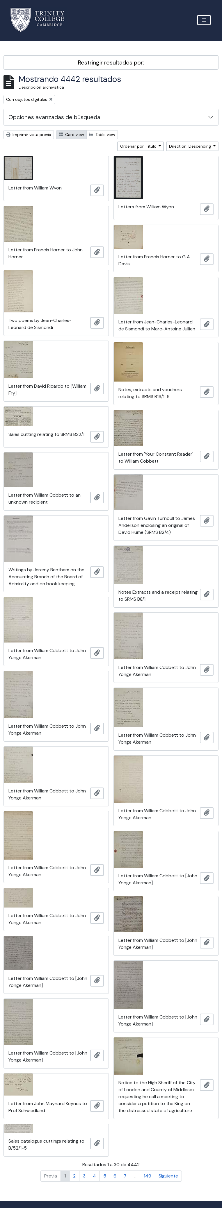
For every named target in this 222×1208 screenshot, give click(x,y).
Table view (102, 134)
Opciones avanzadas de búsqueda (54, 117)
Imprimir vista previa (28, 134)
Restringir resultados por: (111, 62)
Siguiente (168, 1176)
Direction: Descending (190, 146)
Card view (71, 134)
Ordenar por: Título (139, 146)
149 (147, 1176)
